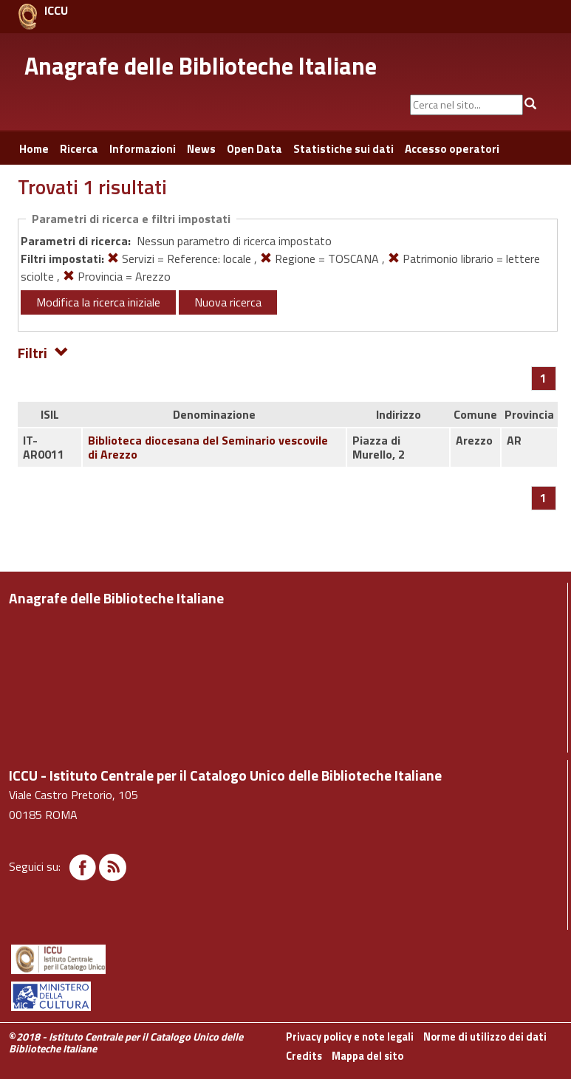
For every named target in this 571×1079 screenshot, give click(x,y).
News (201, 148)
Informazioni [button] (142, 148)
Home (34, 148)
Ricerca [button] (79, 148)
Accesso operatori (452, 148)
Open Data (254, 148)
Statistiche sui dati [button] (343, 148)
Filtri (43, 352)
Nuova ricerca (227, 302)
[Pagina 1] (543, 378)
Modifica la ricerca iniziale (98, 302)
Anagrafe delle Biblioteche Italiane (200, 65)
